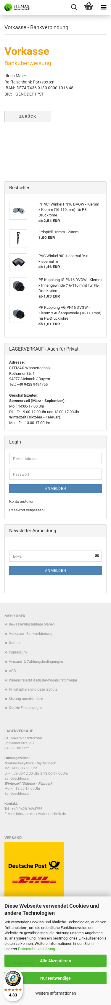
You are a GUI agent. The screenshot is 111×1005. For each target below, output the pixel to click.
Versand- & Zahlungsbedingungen (36, 662)
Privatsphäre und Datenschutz (33, 689)
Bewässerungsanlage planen (32, 624)
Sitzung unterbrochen (26, 699)
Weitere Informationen (55, 993)
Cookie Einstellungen (25, 708)
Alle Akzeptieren (55, 960)
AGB (12, 671)
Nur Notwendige (55, 978)
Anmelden (55, 489)
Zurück (27, 116)
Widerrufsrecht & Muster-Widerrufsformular (43, 680)
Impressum (18, 652)
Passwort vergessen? (27, 510)
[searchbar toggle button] (74, 7)
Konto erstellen (21, 501)
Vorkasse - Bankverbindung (30, 634)
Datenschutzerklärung (36, 949)
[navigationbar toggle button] (103, 7)
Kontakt (15, 643)
